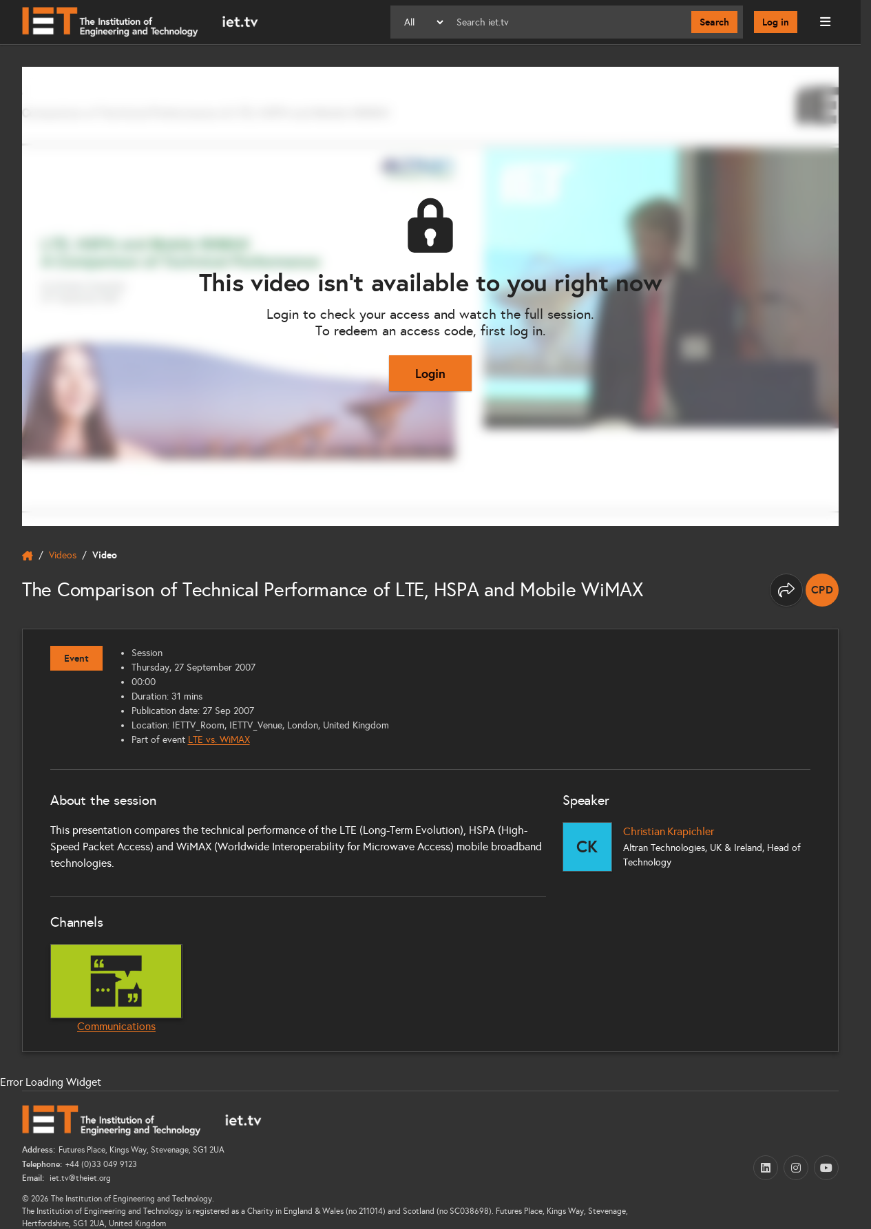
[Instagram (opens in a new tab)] (796, 1167)
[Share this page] (786, 590)
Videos (62, 555)
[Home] (140, 22)
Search (714, 22)
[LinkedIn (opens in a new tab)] (765, 1167)
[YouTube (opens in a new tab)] (826, 1167)
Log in (775, 22)
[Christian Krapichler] (587, 847)
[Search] (568, 22)
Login (430, 373)
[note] (822, 590)
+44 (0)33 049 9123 (101, 1164)
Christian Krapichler (668, 831)
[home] (27, 555)
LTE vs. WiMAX (219, 740)
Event (76, 658)
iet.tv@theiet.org (79, 1178)
